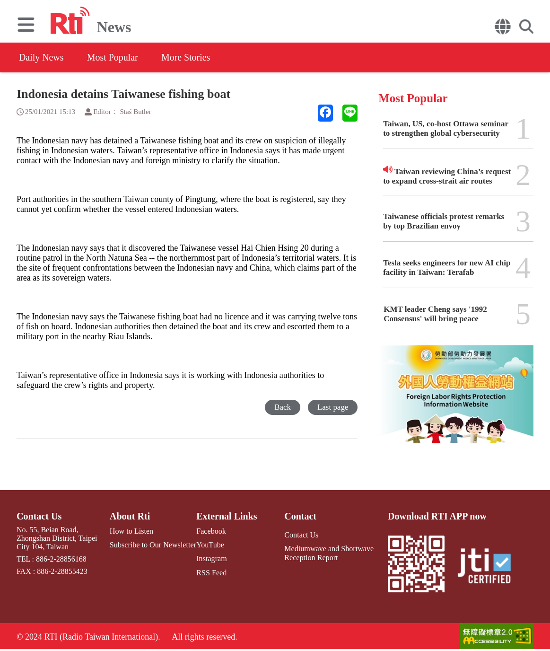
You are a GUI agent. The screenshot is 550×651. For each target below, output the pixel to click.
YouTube (209, 545)
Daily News (41, 57)
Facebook (210, 531)
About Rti (130, 516)
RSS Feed (211, 572)
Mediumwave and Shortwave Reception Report (328, 553)
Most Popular (113, 57)
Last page (333, 407)
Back (282, 407)
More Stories (186, 57)
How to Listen (131, 531)
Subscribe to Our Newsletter (153, 545)
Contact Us (39, 516)
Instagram (211, 558)
